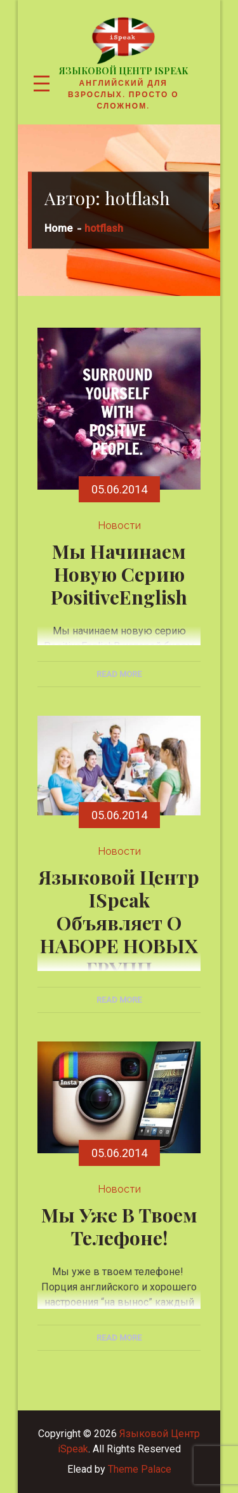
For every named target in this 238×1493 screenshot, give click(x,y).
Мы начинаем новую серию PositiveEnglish (119, 574)
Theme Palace (139, 1469)
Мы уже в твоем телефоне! (119, 1226)
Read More (119, 674)
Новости (119, 525)
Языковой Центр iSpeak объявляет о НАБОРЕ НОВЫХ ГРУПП (119, 922)
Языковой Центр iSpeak (123, 71)
